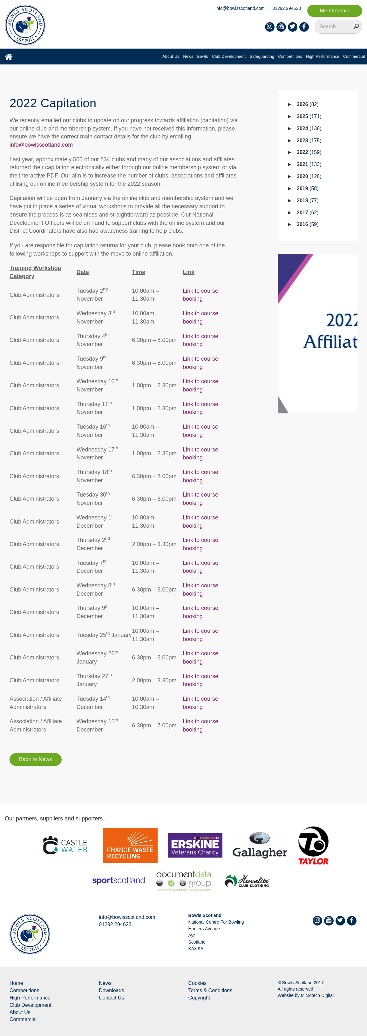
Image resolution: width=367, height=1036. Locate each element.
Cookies (197, 983)
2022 (309, 152)
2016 (308, 224)
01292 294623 (286, 8)
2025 (309, 116)
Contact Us (111, 997)
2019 (308, 188)
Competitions (290, 56)
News (188, 56)
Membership (335, 10)
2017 (308, 212)
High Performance (322, 56)
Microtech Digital (317, 995)
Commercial (354, 56)
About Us (170, 56)
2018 (308, 200)
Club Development (229, 56)
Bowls (202, 56)
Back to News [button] (35, 759)
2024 (309, 128)
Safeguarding (262, 56)
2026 (308, 104)
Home (16, 983)
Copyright (199, 997)
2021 (309, 164)
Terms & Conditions (210, 990)
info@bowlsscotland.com (240, 8)
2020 (309, 176)
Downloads (111, 990)
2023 (309, 140)
